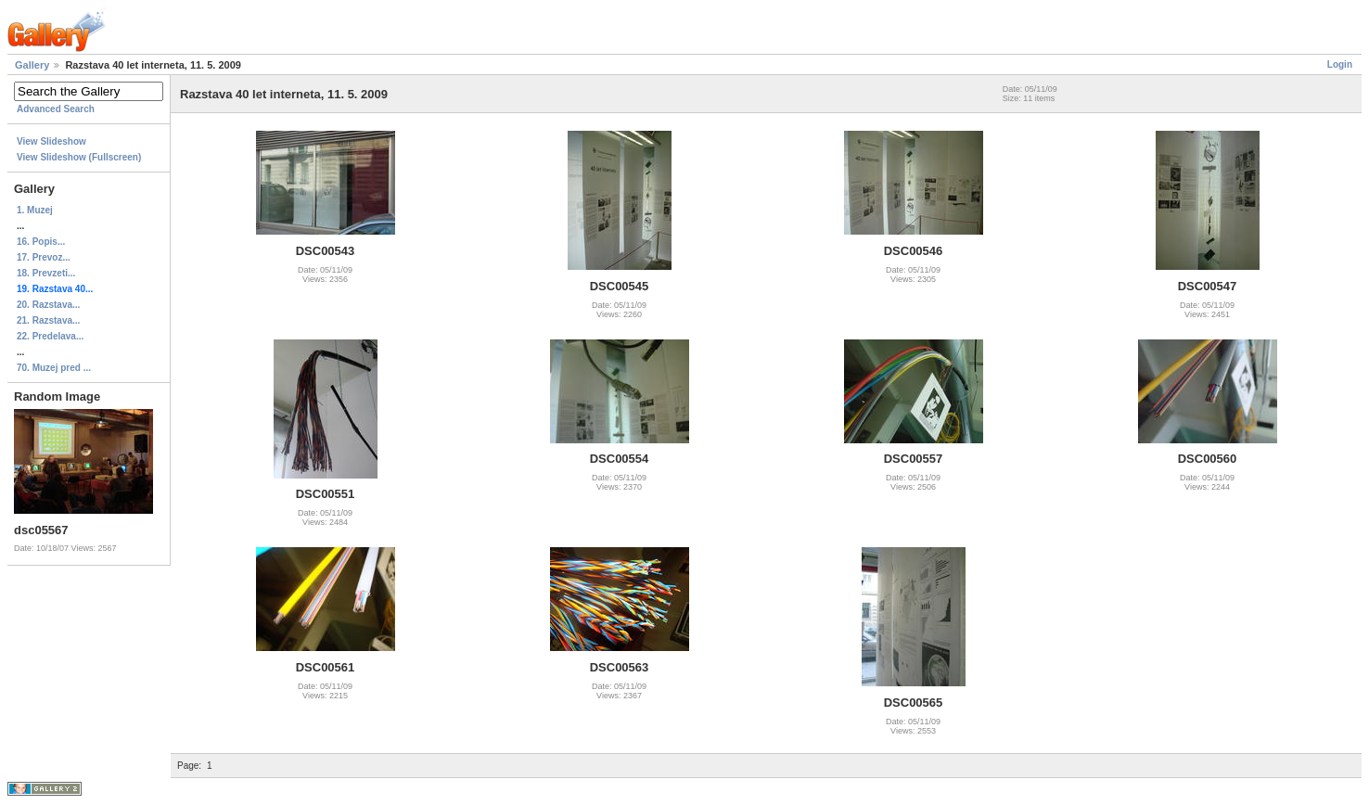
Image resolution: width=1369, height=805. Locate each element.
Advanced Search (56, 109)
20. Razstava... (48, 305)
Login (1339, 64)
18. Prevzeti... (46, 273)
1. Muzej (35, 210)
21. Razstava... (48, 320)
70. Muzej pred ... (54, 368)
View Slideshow (51, 141)
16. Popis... (41, 241)
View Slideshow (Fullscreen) (79, 157)
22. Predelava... (50, 336)
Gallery (32, 64)
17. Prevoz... (43, 257)
